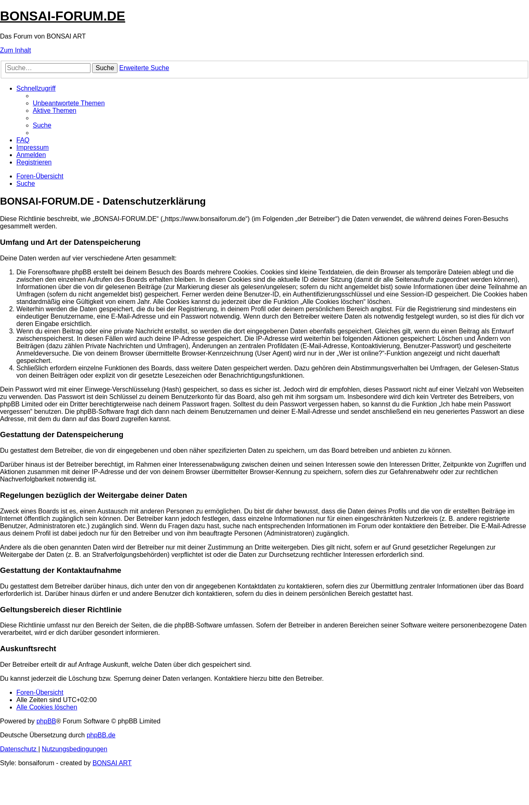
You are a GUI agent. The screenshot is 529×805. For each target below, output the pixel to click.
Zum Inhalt (15, 50)
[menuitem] (69, 103)
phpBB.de (101, 735)
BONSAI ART (112, 762)
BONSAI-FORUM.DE (62, 16)
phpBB (46, 721)
